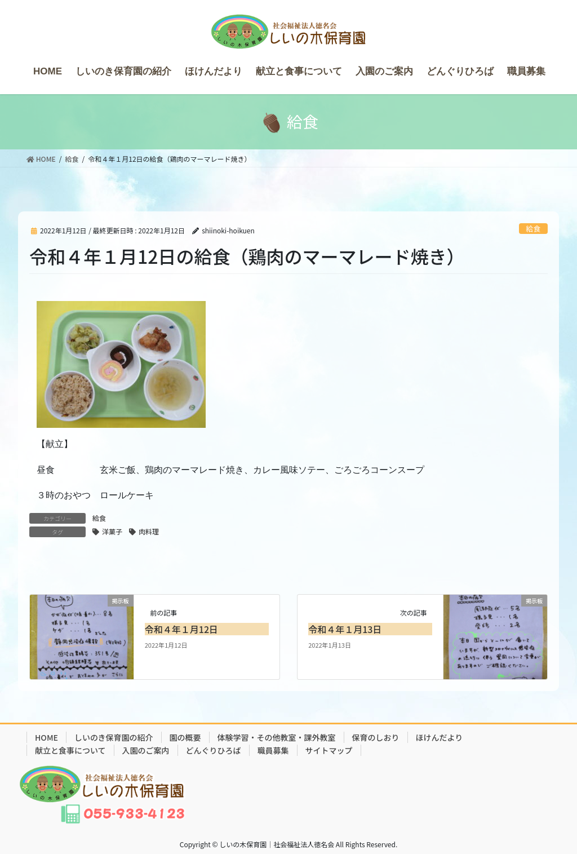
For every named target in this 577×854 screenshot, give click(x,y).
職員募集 (273, 750)
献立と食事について (70, 750)
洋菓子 (112, 531)
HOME (46, 737)
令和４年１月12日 (181, 629)
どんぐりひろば (213, 750)
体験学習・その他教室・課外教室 (277, 737)
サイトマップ (329, 750)
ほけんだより (439, 737)
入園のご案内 (146, 750)
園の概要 (185, 737)
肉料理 (149, 531)
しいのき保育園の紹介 (113, 737)
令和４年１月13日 (344, 629)
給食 (533, 228)
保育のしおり (376, 737)
